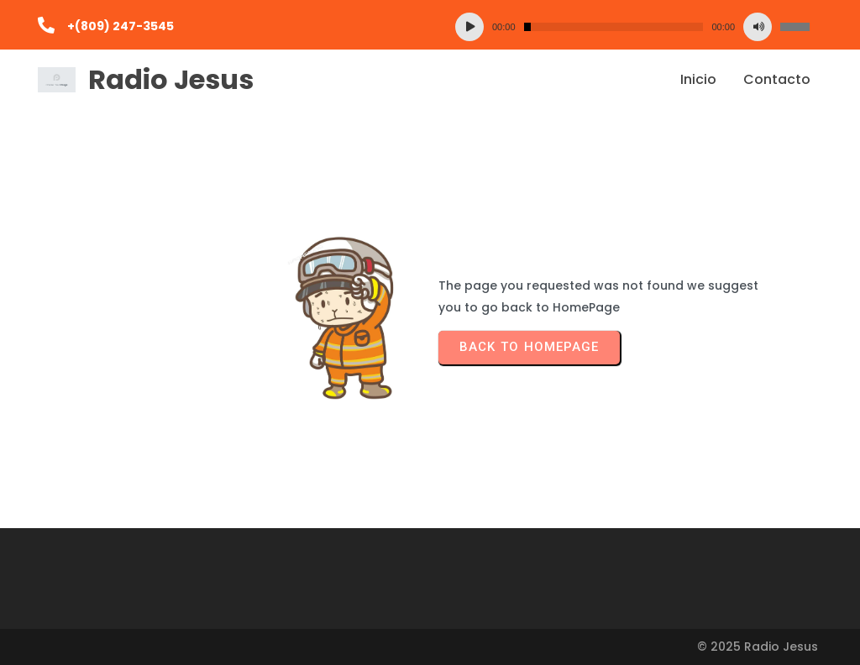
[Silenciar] (757, 27)
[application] (632, 27)
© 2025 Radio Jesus (757, 646)
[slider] (614, 27)
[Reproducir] (469, 27)
